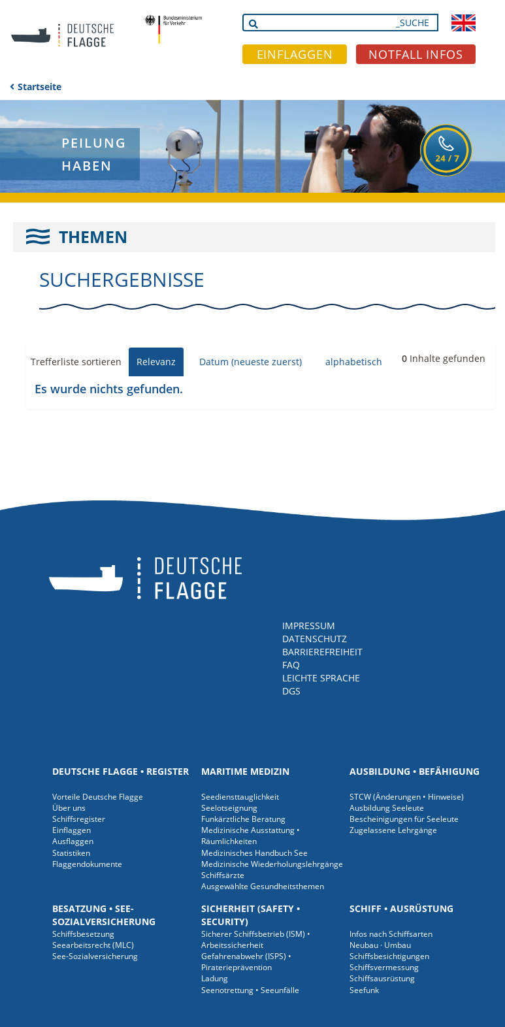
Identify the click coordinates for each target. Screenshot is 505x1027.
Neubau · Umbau (380, 945)
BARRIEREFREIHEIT (322, 651)
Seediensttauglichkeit (240, 796)
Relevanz (156, 361)
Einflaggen (71, 830)
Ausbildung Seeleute (387, 807)
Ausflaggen (72, 841)
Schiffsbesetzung (83, 933)
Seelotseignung (229, 807)
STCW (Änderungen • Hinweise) (407, 796)
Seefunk (364, 990)
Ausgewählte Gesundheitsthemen (262, 886)
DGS (291, 691)
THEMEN (93, 236)
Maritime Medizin (245, 771)
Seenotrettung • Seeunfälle (250, 990)
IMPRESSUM (308, 625)
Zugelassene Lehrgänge (393, 830)
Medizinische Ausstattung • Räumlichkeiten (250, 835)
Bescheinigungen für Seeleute (404, 818)
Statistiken (71, 852)
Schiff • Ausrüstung (401, 908)
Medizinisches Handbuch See (254, 852)
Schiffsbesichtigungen (389, 956)
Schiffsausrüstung (382, 978)
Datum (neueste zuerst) (250, 361)
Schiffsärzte (222, 875)
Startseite (39, 86)
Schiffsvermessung (384, 967)
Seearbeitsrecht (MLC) (93, 945)
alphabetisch (353, 361)
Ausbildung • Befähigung (415, 771)
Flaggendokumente (87, 864)
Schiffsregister (78, 818)
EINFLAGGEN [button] (295, 54)
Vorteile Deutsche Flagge (97, 796)
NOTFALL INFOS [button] (415, 54)
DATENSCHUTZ (314, 638)
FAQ (291, 665)
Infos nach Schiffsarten (391, 933)
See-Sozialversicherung (95, 956)
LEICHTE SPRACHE (321, 678)
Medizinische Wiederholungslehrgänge (272, 864)
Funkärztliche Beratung (243, 818)
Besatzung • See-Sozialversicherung (103, 915)
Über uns (69, 807)
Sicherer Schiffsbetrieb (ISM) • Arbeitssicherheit (255, 939)
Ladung (214, 978)
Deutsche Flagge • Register (120, 771)
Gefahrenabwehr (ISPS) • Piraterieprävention (246, 962)
